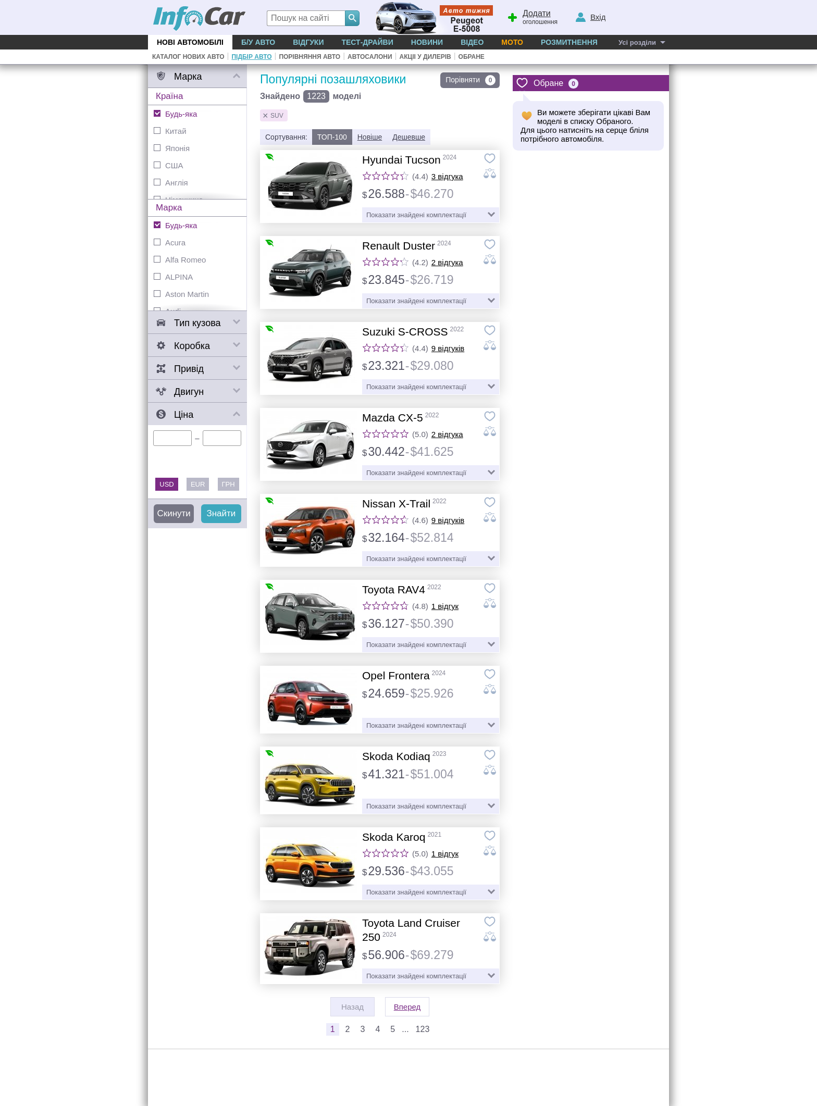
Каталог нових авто (188, 56)
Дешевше (408, 137)
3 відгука (447, 176)
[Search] (352, 18)
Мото (512, 42)
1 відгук (445, 606)
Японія (172, 148)
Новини (427, 42)
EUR (198, 484)
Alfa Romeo (180, 259)
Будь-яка (175, 113)
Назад (352, 1006)
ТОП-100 (332, 137)
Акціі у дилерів (425, 56)
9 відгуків (447, 348)
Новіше (369, 137)
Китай (170, 131)
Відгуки (308, 42)
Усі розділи (637, 42)
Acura (169, 242)
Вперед (407, 1006)
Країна (169, 96)
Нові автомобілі (190, 42)
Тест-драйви (367, 42)
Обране (472, 56)
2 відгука (447, 262)
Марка (169, 208)
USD (166, 484)
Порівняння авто (309, 56)
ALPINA (173, 276)
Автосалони (370, 56)
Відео (472, 42)
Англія (171, 182)
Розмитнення (569, 42)
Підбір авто (251, 56)
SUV (276, 115)
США (168, 165)
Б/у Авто (258, 42)
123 (423, 1029)
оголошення (532, 16)
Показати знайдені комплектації (416, 215)
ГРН (228, 484)
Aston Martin (181, 294)
